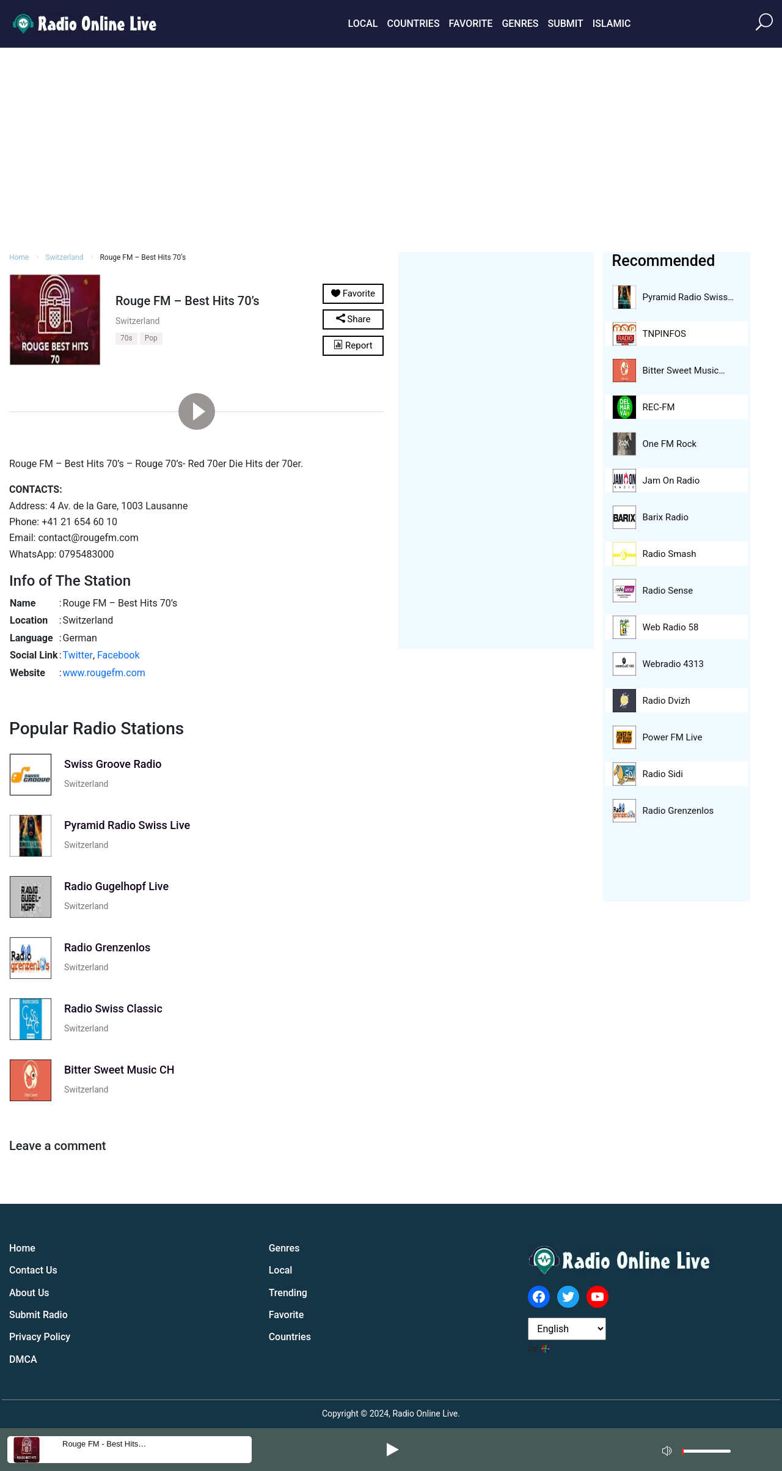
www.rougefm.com (104, 673)
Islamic (612, 23)
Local (363, 23)
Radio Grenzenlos (678, 810)
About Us (29, 1293)
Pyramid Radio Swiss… (688, 297)
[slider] (706, 1454)
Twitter (78, 655)
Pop (151, 338)
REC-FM (659, 407)
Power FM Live (673, 737)
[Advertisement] (391, 148)
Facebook (118, 655)
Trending (288, 1293)
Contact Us (33, 1270)
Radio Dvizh (666, 700)
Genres (520, 23)
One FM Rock (670, 443)
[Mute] (668, 1449)
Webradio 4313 (673, 663)
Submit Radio (38, 1315)
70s (126, 338)
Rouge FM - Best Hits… (104, 1443)
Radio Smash (669, 553)
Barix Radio (666, 517)
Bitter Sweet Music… (684, 370)
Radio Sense (668, 590)
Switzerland (64, 257)
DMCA (23, 1359)
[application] (700, 1449)
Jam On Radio (671, 480)
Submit (565, 23)
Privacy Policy (39, 1337)
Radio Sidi (663, 774)
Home (19, 257)
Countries (413, 23)
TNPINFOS (664, 333)
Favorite (471, 23)
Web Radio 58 (671, 627)
